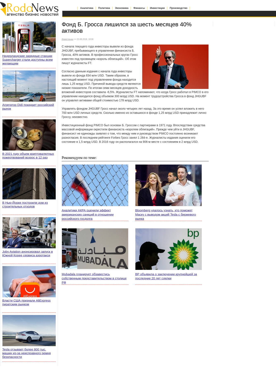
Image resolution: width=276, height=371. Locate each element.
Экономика (121, 8)
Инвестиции (157, 8)
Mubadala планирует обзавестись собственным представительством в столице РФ (94, 278)
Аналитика (86, 8)
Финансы (139, 8)
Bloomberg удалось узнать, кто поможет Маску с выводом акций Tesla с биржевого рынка (165, 214)
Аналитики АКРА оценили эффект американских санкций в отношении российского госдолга (88, 214)
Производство (179, 8)
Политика (104, 8)
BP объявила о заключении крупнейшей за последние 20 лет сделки (166, 276)
